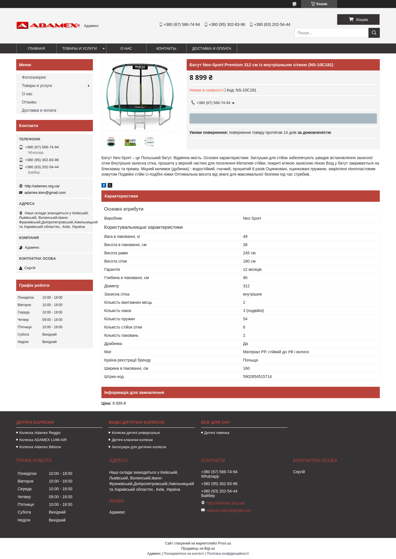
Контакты (166, 48)
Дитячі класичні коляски (132, 440)
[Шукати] (374, 33)
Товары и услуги (79, 48)
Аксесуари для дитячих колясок (139, 447)
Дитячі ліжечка (216, 433)
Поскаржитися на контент (184, 554)
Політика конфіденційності (228, 554)
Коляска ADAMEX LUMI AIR (43, 440)
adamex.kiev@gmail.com (45, 192)
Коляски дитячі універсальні (136, 433)
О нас (126, 48)
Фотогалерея (34, 77)
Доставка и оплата (211, 48)
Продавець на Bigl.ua (198, 548)
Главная (36, 48)
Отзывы (29, 102)
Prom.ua (224, 543)
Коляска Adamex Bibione (40, 447)
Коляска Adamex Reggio (40, 433)
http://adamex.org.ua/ (42, 186)
